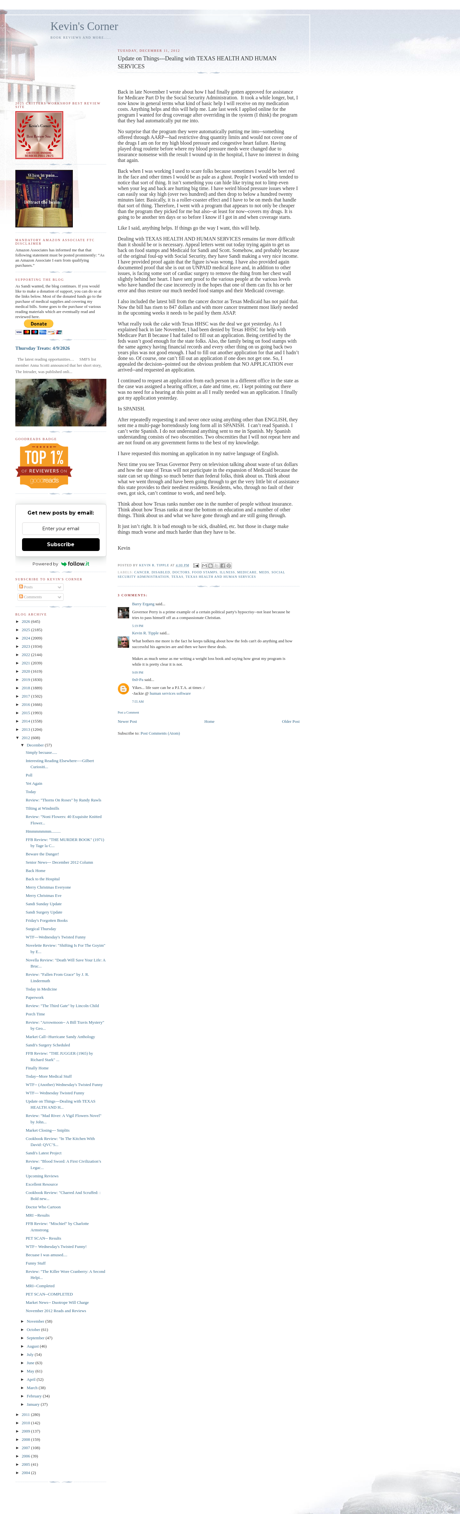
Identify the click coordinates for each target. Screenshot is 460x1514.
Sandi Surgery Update (44, 912)
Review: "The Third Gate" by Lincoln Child (62, 1005)
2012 (26, 737)
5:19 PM (137, 626)
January (34, 1404)
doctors (181, 572)
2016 (26, 704)
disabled (160, 572)
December (36, 745)
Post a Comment (128, 712)
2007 (26, 1447)
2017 (26, 696)
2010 (26, 1422)
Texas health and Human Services (221, 576)
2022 (26, 654)
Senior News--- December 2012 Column (59, 862)
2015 (26, 712)
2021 (26, 663)
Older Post (291, 721)
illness (227, 572)
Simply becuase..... (41, 752)
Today (31, 791)
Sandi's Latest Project (43, 1153)
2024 (26, 638)
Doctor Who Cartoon (43, 1206)
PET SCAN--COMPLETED (49, 1294)
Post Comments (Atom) (160, 733)
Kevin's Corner (84, 26)
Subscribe (60, 544)
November (36, 1321)
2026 (26, 621)
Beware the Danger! (42, 854)
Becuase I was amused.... (46, 1254)
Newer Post (127, 721)
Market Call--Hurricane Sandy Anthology (60, 1036)
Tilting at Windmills (42, 808)
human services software (170, 693)
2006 (26, 1456)
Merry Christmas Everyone (48, 887)
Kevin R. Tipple (145, 633)
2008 (26, 1439)
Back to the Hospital (43, 878)
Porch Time (35, 1014)
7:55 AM (137, 701)
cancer (141, 572)
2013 (26, 729)
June (31, 1362)
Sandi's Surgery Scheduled (48, 1045)
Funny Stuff (35, 1263)
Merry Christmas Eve (43, 895)
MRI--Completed (40, 1285)
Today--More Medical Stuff (49, 1076)
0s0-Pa (137, 679)
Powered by (61, 563)
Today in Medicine (41, 989)
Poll (29, 775)
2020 (26, 671)
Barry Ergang (143, 603)
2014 (26, 721)
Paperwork (34, 997)
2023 (26, 646)
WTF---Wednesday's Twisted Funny (56, 937)
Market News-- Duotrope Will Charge (57, 1302)
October (34, 1329)
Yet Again (34, 783)
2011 (26, 1414)
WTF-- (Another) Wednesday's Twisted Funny (64, 1084)
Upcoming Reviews (42, 1176)
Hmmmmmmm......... (43, 831)
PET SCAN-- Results (43, 1238)
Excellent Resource (42, 1184)
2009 (26, 1431)
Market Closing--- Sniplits (47, 1130)
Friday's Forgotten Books (46, 920)
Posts (26, 587)
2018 (26, 687)
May (31, 1371)
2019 (26, 679)
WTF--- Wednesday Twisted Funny (55, 1092)
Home (209, 721)
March (33, 1387)
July (31, 1354)
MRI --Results (38, 1215)
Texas (177, 576)
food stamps (205, 572)
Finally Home (37, 1068)
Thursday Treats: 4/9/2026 (42, 348)
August (33, 1346)
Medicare (247, 572)
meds (264, 572)
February (35, 1396)
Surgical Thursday (41, 928)
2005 (26, 1464)
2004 (26, 1472)
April (32, 1379)
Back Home (35, 870)
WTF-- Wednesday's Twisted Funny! (56, 1246)
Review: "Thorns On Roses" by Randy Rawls (63, 800)
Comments (30, 596)
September (36, 1337)
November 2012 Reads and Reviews (56, 1310)
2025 (26, 629)
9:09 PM (137, 672)
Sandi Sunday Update (44, 903)
